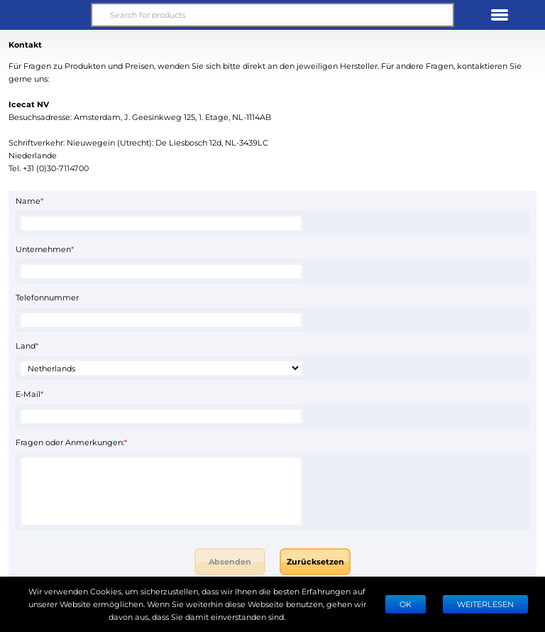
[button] (45, 15)
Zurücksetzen (315, 561)
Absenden (230, 561)
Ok (406, 604)
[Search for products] (272, 15)
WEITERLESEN (485, 604)
